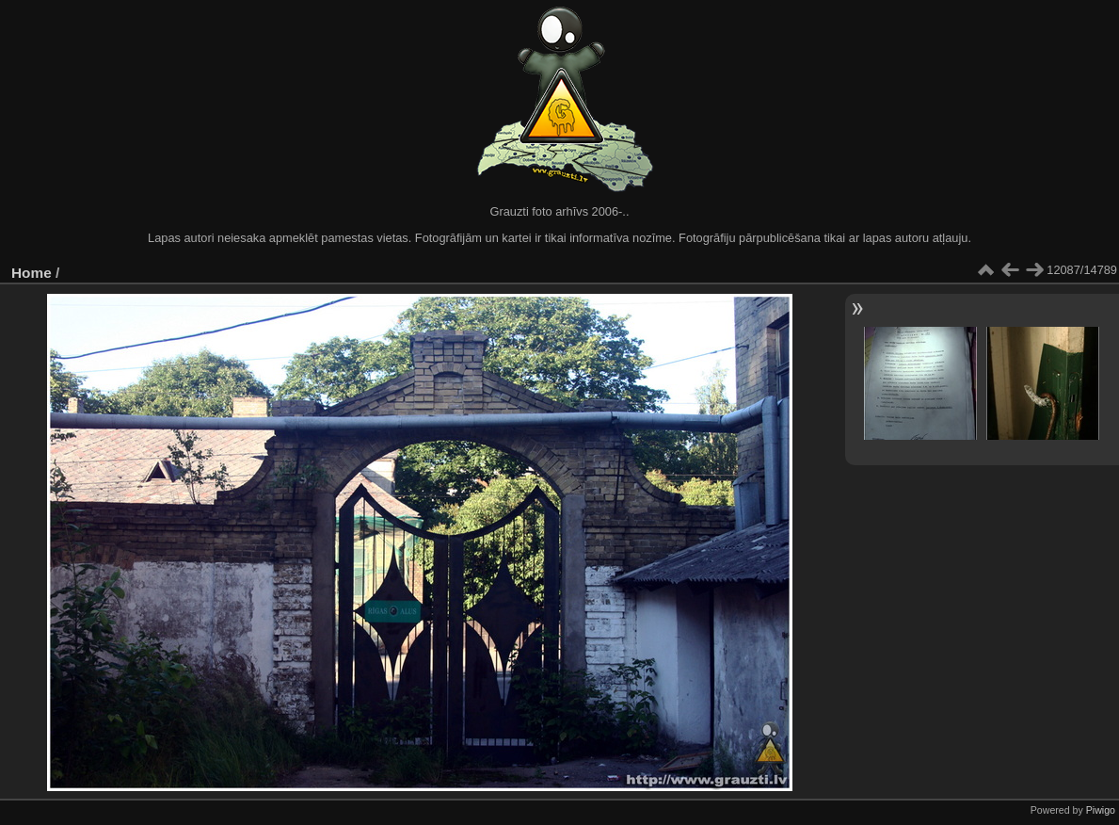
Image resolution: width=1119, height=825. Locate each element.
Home (31, 273)
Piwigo (1100, 810)
